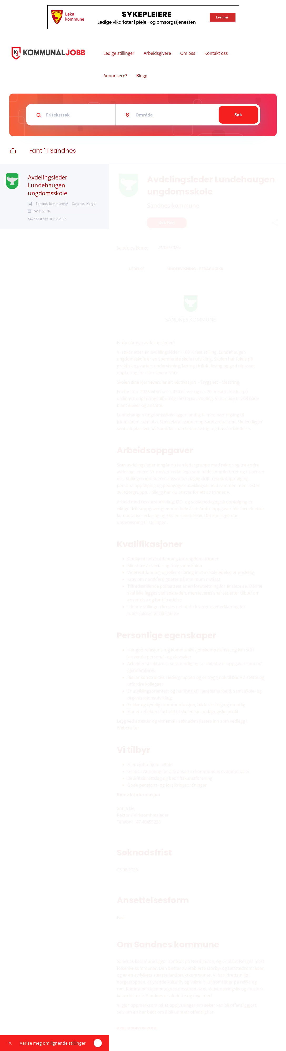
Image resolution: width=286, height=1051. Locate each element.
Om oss (187, 53)
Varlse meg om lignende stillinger (53, 1043)
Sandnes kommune (173, 205)
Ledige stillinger (118, 53)
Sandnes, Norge (132, 247)
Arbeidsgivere (157, 53)
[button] (274, 223)
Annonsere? (115, 75)
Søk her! (167, 222)
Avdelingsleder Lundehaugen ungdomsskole (47, 185)
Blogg (141, 75)
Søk (238, 115)
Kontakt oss (216, 53)
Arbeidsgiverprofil (137, 1028)
